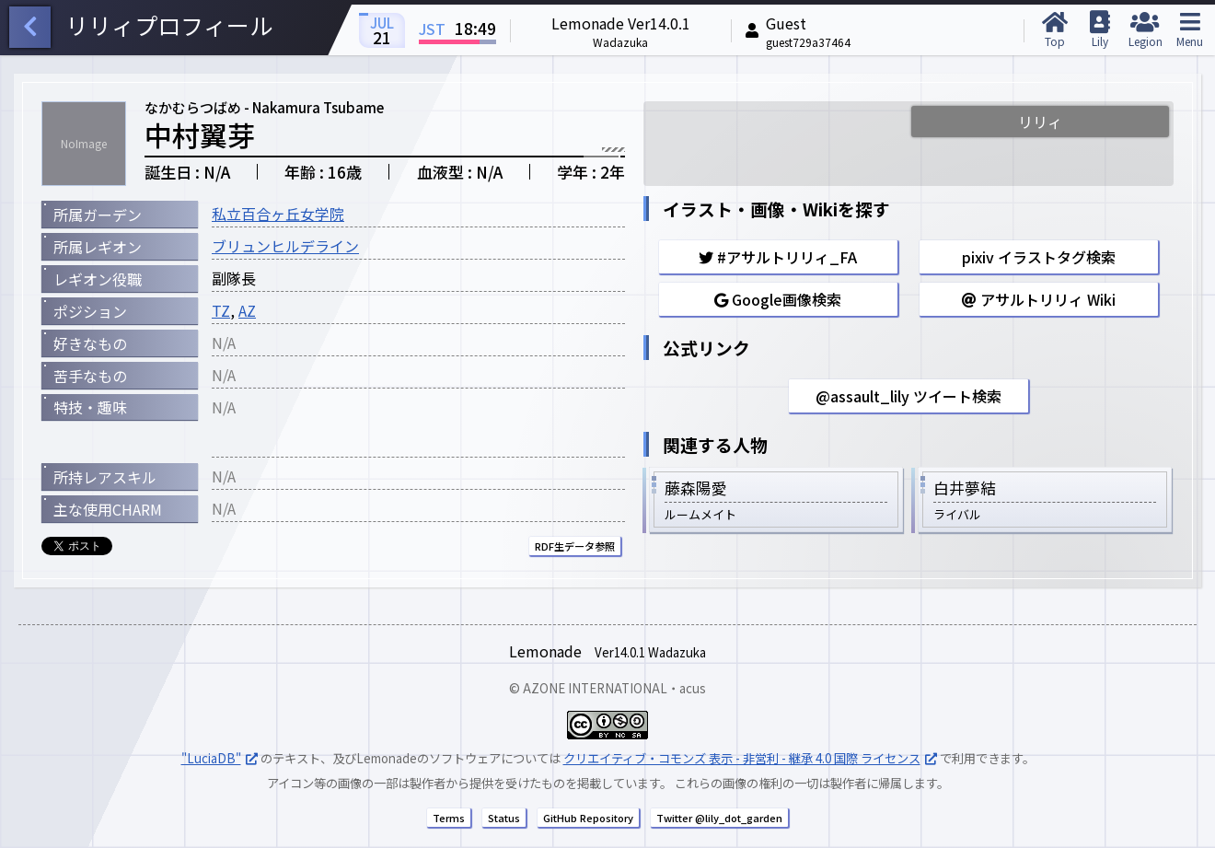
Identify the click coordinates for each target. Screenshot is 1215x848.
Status (504, 817)
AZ (247, 310)
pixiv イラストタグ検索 (1039, 257)
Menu (1190, 29)
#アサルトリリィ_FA (778, 257)
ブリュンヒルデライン (285, 246)
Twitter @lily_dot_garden (719, 817)
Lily (1099, 29)
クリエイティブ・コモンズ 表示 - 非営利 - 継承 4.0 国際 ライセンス (741, 758)
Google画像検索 (777, 299)
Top (1054, 29)
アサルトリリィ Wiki (1039, 299)
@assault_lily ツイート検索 (908, 396)
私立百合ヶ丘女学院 (278, 214)
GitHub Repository (588, 817)
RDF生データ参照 (575, 546)
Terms (449, 817)
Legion (1144, 29)
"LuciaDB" (211, 758)
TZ (221, 310)
